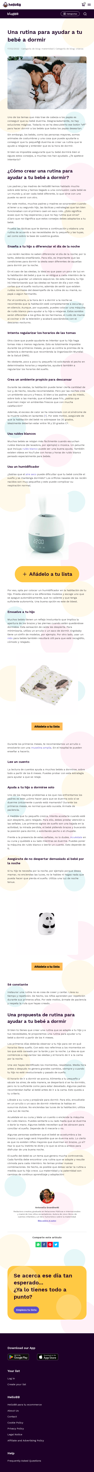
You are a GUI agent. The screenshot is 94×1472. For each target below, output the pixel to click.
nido (10, 638)
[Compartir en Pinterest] (50, 1244)
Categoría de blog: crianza (69, 48)
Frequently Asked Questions (24, 1460)
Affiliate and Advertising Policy (25, 1440)
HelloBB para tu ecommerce (24, 1404)
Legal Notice (14, 1434)
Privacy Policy (15, 1428)
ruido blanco (30, 448)
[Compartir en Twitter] (56, 1244)
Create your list (16, 1384)
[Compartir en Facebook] (44, 1244)
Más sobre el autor (47, 1221)
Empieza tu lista (26, 1309)
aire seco (31, 474)
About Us (13, 1410)
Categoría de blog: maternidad (38, 48)
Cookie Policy (15, 1422)
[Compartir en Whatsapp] (38, 1244)
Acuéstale (76, 837)
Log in (11, 1378)
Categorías (70, 13)
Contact (12, 1416)
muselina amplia (41, 747)
